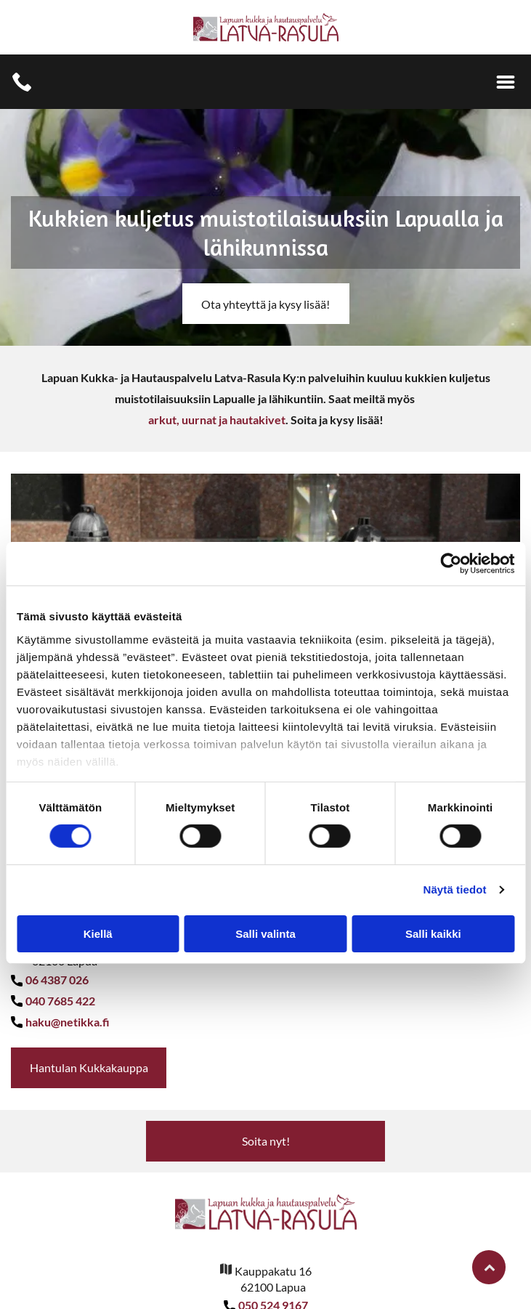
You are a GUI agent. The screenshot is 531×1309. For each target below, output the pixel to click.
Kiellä (98, 934)
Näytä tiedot (455, 889)
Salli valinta (265, 934)
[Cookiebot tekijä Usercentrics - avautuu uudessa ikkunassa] (450, 564)
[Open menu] (505, 82)
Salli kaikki (433, 934)
